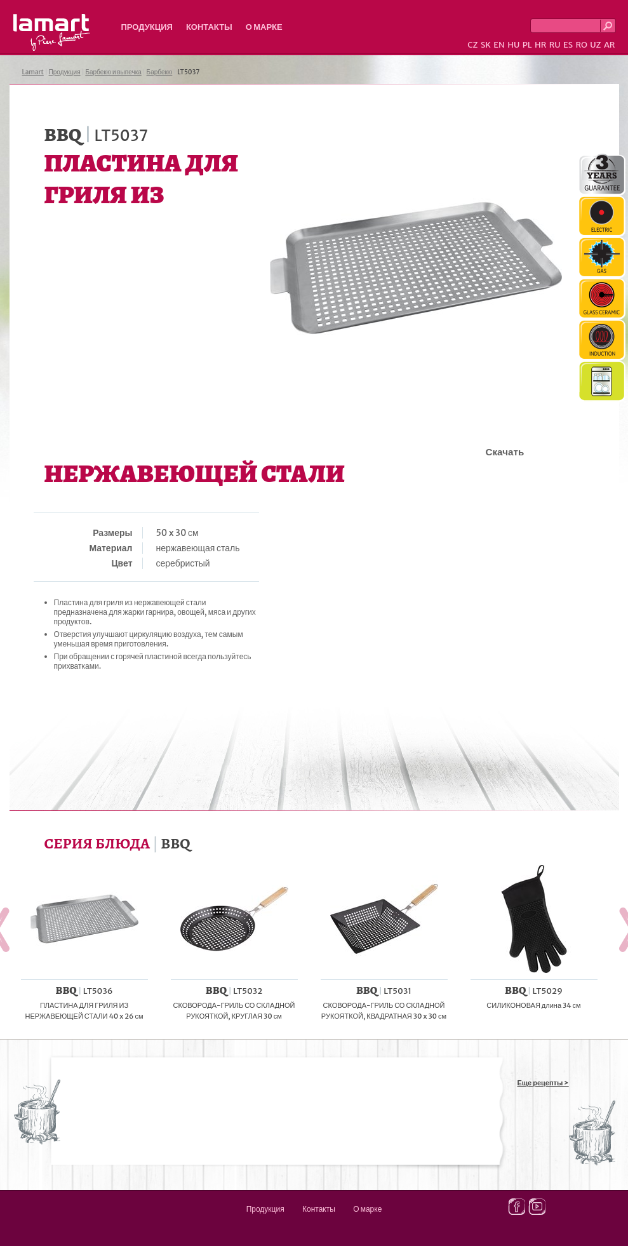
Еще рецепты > (543, 1082)
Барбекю (160, 72)
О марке (264, 27)
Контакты (209, 27)
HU (513, 44)
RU (555, 44)
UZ (595, 44)
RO (581, 44)
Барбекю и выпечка (113, 72)
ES (568, 44)
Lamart (52, 32)
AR (609, 44)
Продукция (147, 27)
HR (540, 44)
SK (486, 44)
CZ (472, 44)
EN (499, 44)
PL (527, 44)
